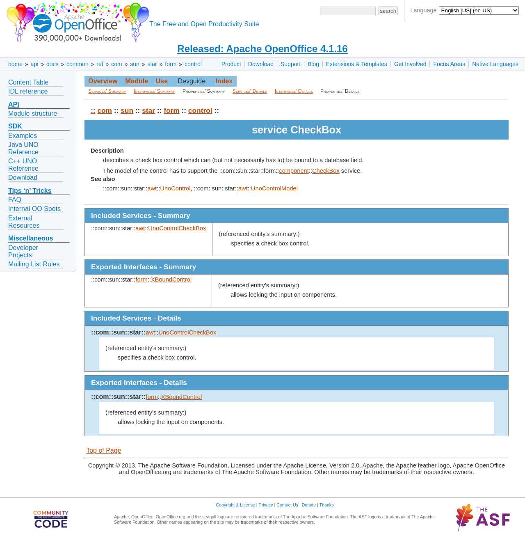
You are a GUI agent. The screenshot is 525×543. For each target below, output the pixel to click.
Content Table (28, 82)
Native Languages (495, 64)
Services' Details (250, 91)
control (193, 64)
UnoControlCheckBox (177, 228)
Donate (309, 504)
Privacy (266, 504)
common (77, 64)
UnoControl (175, 188)
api (35, 64)
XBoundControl (171, 279)
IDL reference (28, 91)
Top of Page (103, 450)
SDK (15, 126)
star (152, 64)
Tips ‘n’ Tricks (30, 190)
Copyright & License (235, 504)
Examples (22, 135)
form (170, 64)
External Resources (23, 222)
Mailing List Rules (33, 264)
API (13, 104)
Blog (313, 64)
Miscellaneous (30, 238)
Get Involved (410, 64)
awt (152, 188)
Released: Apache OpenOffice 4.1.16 (262, 48)
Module (136, 81)
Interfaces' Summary (154, 91)
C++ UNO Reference (23, 165)
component (294, 170)
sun (134, 64)
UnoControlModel (274, 188)
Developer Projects (23, 251)
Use (162, 81)
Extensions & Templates (356, 64)
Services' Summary (107, 91)
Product (231, 64)
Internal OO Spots (34, 208)
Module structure (32, 113)
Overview (102, 81)
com (116, 64)
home (15, 64)
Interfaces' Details (294, 91)
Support (291, 64)
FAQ (14, 199)
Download (261, 64)
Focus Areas (449, 64)
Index (224, 81)
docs (52, 64)
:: (93, 110)
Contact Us (287, 504)
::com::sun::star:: (118, 332)
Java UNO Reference (23, 148)
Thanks (327, 504)
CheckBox (326, 170)
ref (99, 64)
